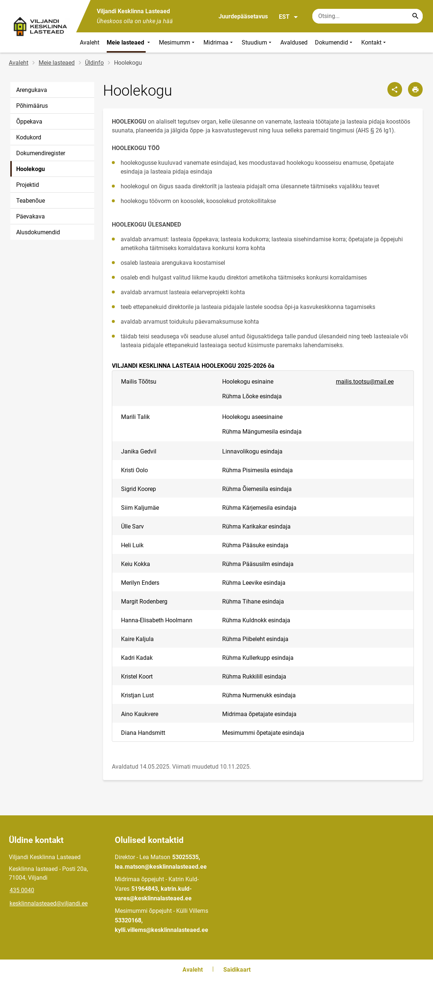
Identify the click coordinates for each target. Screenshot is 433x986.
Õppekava (29, 121)
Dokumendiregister (40, 153)
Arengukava (31, 89)
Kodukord (28, 137)
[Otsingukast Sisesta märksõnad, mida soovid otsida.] (367, 16)
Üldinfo (94, 62)
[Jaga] (394, 89)
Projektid (27, 184)
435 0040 (22, 890)
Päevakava (30, 216)
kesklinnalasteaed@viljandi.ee (49, 903)
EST (288, 17)
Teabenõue (30, 200)
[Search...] (415, 16)
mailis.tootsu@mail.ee (365, 381)
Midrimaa (218, 42)
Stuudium (257, 42)
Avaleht (89, 42)
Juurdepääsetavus (243, 16)
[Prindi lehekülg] (415, 89)
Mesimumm (177, 42)
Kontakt (374, 42)
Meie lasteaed (129, 42)
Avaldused (294, 42)
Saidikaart (237, 969)
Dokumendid (334, 42)
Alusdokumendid (38, 232)
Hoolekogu (30, 168)
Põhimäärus (32, 105)
